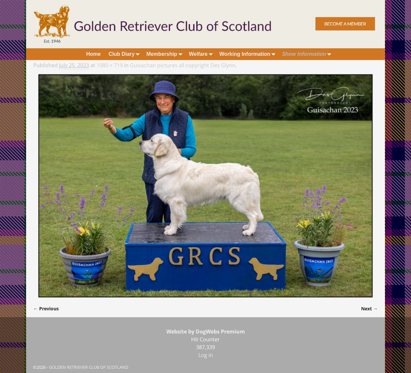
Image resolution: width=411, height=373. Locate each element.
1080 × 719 (110, 65)
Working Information (248, 54)
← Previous (46, 308)
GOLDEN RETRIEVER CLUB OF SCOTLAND (88, 367)
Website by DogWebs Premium (205, 331)
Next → (369, 308)
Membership (165, 54)
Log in (205, 355)
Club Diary (126, 54)
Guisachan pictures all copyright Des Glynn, (183, 65)
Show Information (308, 54)
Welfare (202, 54)
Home (93, 54)
